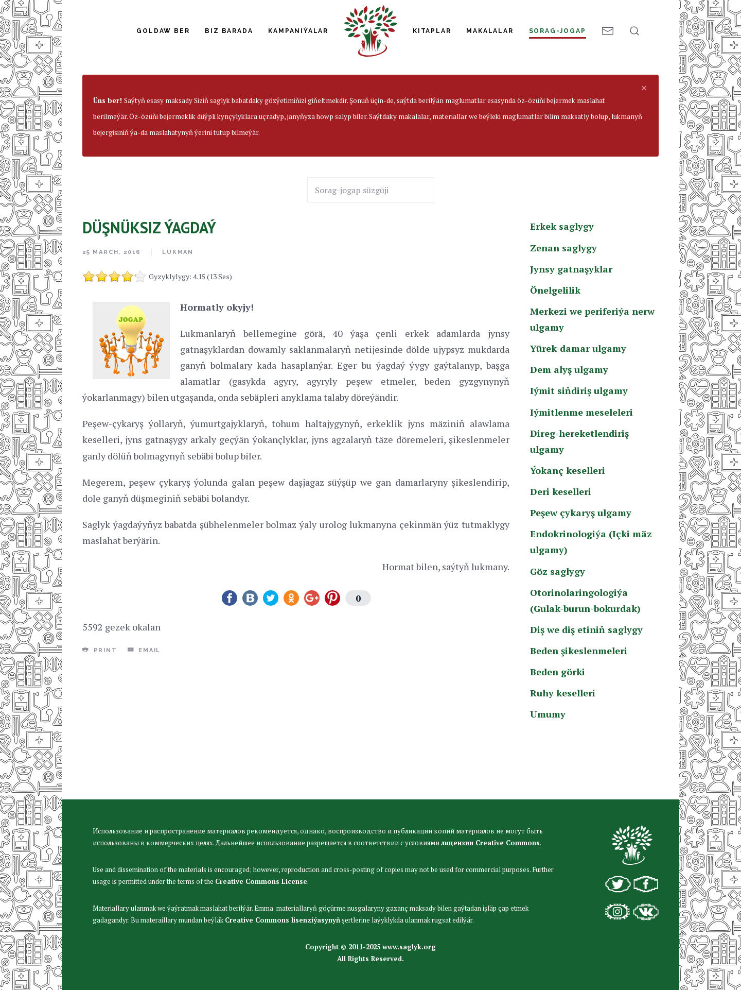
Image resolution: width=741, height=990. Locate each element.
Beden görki (557, 733)
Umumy (548, 776)
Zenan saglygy (563, 309)
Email (144, 711)
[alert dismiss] (644, 149)
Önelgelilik (555, 352)
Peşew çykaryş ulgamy (580, 574)
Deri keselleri (560, 553)
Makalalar (489, 31)
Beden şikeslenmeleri (578, 712)
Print (99, 711)
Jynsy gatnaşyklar (571, 331)
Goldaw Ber (162, 31)
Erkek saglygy (193, 109)
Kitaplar (432, 31)
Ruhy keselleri (562, 754)
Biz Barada (229, 31)
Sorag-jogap (557, 31)
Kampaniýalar (298, 31)
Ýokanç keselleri (567, 532)
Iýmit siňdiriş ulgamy (579, 452)
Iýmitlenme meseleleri (581, 474)
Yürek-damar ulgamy (578, 410)
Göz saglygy (557, 633)
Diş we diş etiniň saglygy (586, 691)
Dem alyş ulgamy (569, 431)
